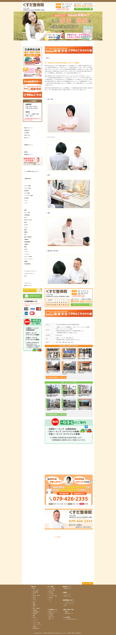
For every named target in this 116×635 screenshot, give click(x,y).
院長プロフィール (28, 127)
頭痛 (25, 222)
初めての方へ (27, 135)
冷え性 (25, 224)
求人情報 (26, 132)
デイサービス (27, 283)
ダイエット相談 (28, 256)
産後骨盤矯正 (27, 241)
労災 (25, 234)
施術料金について (28, 144)
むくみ (25, 227)
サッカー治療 (27, 188)
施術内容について (28, 154)
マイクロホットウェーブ (30, 271)
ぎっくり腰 (27, 212)
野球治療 (26, 190)
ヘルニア (26, 251)
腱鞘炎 (25, 232)
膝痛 (25, 229)
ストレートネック (28, 259)
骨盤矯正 (26, 239)
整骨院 (25, 152)
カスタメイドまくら (29, 273)
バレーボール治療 (28, 195)
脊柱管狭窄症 (27, 263)
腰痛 (25, 210)
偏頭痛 (25, 261)
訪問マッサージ (28, 285)
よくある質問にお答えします (31, 171)
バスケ (25, 202)
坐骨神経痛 (27, 215)
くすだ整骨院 (57, 537)
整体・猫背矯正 (28, 237)
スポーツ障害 (27, 185)
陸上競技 (26, 198)
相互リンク (27, 137)
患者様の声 (27, 130)
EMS (25, 276)
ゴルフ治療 (27, 193)
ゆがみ (25, 249)
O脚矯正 (26, 244)
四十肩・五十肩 (28, 219)
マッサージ (27, 254)
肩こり (25, 217)
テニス (25, 200)
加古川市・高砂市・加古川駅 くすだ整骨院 (33, 0)
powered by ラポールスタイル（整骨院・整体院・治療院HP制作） (68, 633)
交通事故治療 (27, 178)
